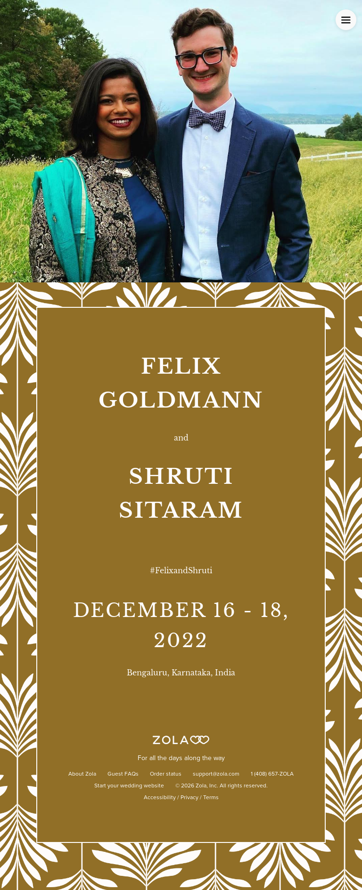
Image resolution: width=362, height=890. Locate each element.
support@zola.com (216, 774)
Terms (211, 798)
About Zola (82, 774)
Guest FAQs (123, 774)
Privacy (189, 798)
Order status (165, 774)
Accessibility (160, 798)
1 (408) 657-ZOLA (272, 774)
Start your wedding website (129, 786)
